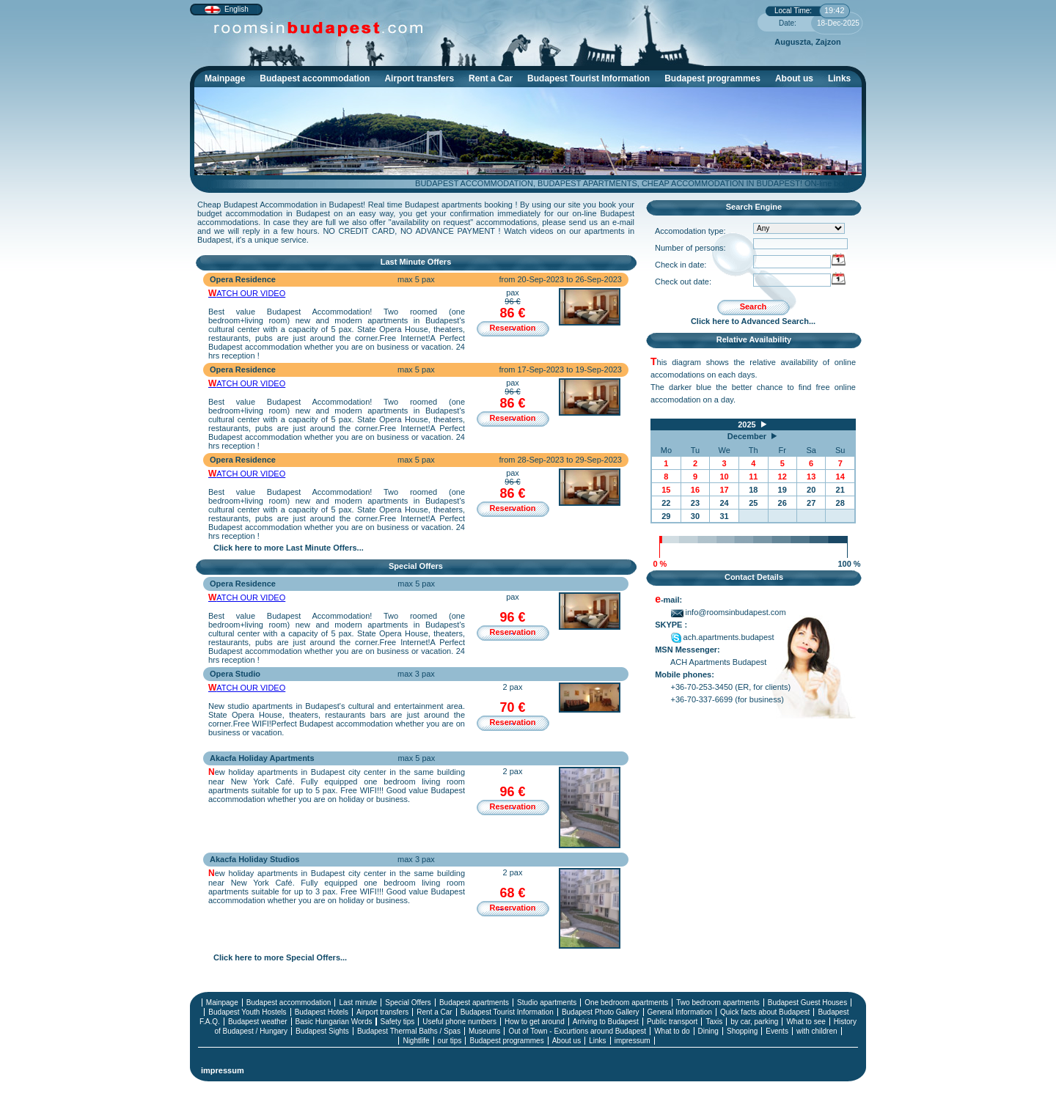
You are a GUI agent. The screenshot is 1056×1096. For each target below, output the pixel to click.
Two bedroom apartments (717, 1002)
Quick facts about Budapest (765, 1012)
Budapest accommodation (318, 80)
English (236, 9)
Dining (708, 1031)
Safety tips (398, 1022)
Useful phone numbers (459, 1022)
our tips (450, 1041)
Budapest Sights (322, 1031)
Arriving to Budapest (606, 1022)
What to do (671, 1031)
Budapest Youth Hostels (247, 1012)
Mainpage (225, 78)
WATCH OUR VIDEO (246, 293)
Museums (484, 1031)
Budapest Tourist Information (592, 80)
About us (794, 78)
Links (839, 78)
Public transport (672, 1022)
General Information (680, 1012)
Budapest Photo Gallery (600, 1012)
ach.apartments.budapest (722, 637)
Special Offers (408, 1002)
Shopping (742, 1031)
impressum (632, 1041)
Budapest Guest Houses (807, 1002)
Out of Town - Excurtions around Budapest (577, 1031)
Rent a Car (491, 78)
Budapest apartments (474, 1002)
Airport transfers (419, 78)
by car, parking (754, 1022)
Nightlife (416, 1041)
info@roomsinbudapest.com (728, 612)
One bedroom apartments (626, 1002)
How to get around (535, 1022)
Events (777, 1031)
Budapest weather (257, 1022)
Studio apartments (546, 1002)
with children (816, 1031)
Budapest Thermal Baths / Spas (409, 1031)
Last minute (358, 1002)
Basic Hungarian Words (334, 1022)
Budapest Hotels (321, 1012)
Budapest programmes (712, 78)
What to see (805, 1022)
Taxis (713, 1022)
